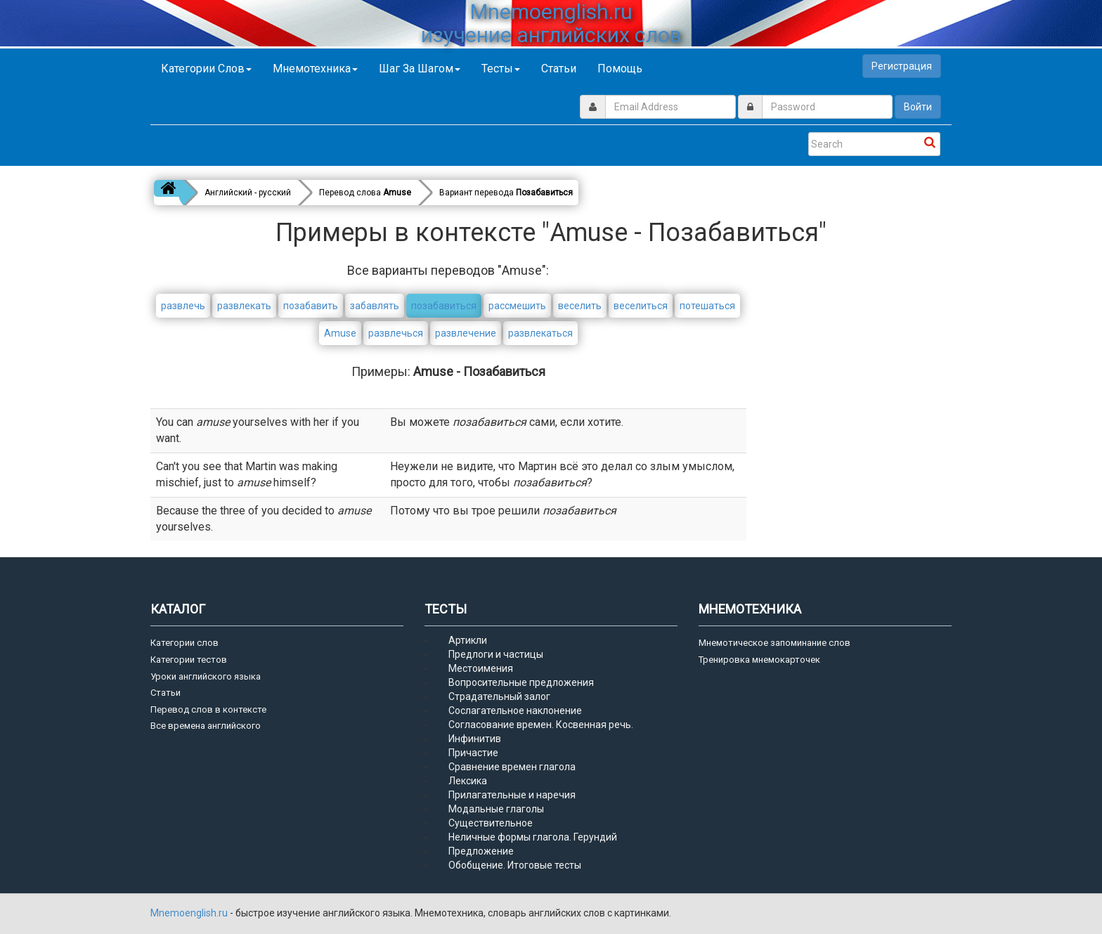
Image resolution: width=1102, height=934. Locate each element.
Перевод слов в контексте (208, 709)
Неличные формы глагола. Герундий (532, 837)
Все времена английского (205, 725)
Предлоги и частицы (495, 654)
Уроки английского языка (205, 676)
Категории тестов (188, 659)
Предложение (481, 851)
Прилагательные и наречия (512, 794)
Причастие (473, 752)
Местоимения (480, 668)
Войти (918, 106)
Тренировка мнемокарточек (759, 659)
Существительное (490, 823)
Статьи (558, 68)
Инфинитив (474, 738)
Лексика (467, 780)
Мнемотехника (315, 68)
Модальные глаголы (496, 809)
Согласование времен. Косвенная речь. (540, 724)
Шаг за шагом (419, 68)
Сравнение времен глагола (512, 766)
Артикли (467, 640)
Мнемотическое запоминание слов (774, 642)
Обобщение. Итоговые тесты (514, 865)
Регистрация (901, 66)
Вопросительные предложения (521, 682)
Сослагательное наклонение (515, 710)
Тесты (500, 68)
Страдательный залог (499, 696)
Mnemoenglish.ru (190, 913)
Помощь (619, 68)
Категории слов (206, 68)
